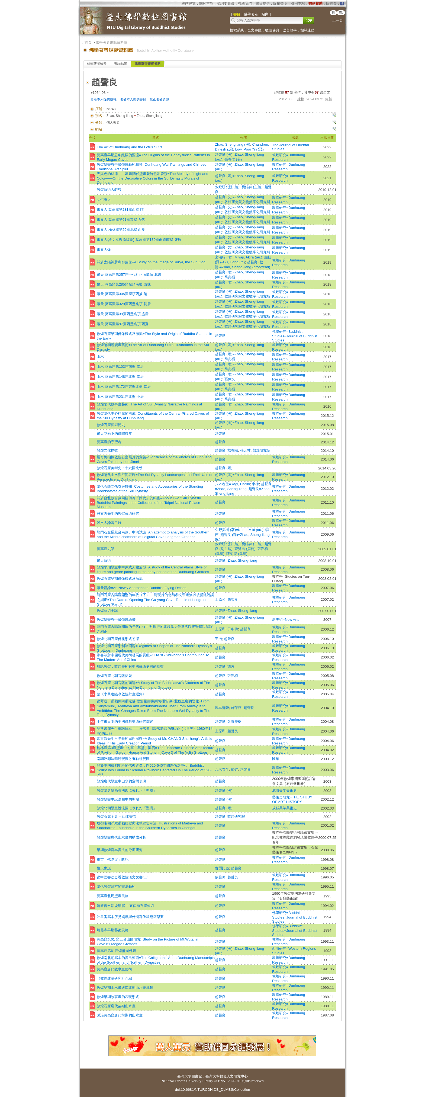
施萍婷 (236, 708)
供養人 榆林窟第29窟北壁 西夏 (121, 230)
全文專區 (254, 30)
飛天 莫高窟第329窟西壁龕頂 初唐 (124, 304)
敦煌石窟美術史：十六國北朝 (120, 468)
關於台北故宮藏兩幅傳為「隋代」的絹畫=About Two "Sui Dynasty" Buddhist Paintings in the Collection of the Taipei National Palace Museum (149, 502)
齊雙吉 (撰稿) (245, 549)
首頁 (88, 42)
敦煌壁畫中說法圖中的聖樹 (118, 799)
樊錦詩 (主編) (252, 187)
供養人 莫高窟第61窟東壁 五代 (121, 220)
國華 (275, 759)
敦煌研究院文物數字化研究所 (247, 202)
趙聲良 (220, 336)
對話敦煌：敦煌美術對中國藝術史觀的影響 (130, 666)
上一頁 (337, 20)
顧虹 (234, 769)
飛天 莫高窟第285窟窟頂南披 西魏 (124, 284)
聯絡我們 (245, 3)
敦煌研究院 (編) (227, 187)
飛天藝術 (104, 560)
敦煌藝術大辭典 (109, 189)
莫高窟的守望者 (109, 442)
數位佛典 (272, 30)
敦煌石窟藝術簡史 (111, 425)
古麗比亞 (222, 868)
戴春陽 (232, 450)
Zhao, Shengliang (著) (232, 144)
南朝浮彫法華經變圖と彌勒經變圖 (123, 759)
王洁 (218, 639)
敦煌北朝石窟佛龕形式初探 (118, 639)
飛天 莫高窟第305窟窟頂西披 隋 (122, 294)
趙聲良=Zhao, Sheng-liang (236, 560)
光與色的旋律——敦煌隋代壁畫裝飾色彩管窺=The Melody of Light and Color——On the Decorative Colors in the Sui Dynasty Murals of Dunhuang (152, 178)
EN (341, 13)
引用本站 (298, 3)
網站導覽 (189, 3)
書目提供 (263, 3)
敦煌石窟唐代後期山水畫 (116, 1006)
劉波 (230, 666)
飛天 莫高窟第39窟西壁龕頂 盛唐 (123, 314)
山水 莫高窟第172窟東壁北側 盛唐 (124, 387)
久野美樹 (234, 721)
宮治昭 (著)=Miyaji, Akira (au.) (238, 257)
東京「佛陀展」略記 (112, 860)
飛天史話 (104, 868)
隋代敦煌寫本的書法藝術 (116, 886)
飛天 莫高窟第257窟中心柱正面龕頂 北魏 (129, 275)
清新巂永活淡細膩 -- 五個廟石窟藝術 (125, 906)
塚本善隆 (222, 708)
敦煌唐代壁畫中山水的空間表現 (121, 781)
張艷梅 (232, 676)
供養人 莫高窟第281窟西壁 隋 (120, 209)
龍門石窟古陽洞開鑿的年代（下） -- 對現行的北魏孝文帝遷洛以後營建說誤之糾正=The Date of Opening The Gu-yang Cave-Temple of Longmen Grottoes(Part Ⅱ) (155, 599)
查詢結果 (120, 64)
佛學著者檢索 (97, 64)
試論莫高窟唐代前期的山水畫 (120, 1015)
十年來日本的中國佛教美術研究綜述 (125, 721)
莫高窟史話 (105, 549)
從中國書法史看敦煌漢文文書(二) (123, 877)
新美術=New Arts (285, 620)
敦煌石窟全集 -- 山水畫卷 (116, 816)
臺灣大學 (184, 1076)
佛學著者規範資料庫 (111, 42)
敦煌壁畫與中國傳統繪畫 (116, 620)
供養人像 (104, 250)
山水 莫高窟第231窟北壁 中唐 (120, 397)
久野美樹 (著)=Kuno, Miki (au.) (239, 530)
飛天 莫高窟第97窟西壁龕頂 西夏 (123, 324)
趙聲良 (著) (224, 468)
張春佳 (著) (233, 159)
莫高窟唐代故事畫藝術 (114, 969)
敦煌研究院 (261, 450)
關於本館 (206, 3)
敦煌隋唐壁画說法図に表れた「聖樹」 (127, 790)
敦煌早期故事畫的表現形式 (118, 997)
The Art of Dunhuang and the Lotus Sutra (130, 147)
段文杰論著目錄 (109, 523)
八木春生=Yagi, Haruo (232, 484)
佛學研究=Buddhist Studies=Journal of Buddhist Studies (294, 336)
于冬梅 (232, 629)
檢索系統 (237, 30)
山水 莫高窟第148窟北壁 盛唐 (120, 377)
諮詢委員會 (225, 3)
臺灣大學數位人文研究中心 (226, 1076)
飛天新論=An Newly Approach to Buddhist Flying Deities (141, 588)
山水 (100, 356)
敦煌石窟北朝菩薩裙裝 (114, 676)
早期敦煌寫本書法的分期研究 (120, 850)
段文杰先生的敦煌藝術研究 (118, 513)
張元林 (245, 450)
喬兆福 (229, 277)
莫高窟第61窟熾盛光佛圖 (116, 951)
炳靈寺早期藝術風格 (112, 930)
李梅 (255, 484)
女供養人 (104, 199)
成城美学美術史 (284, 790)
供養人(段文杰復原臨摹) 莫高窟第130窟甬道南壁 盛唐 (139, 240)
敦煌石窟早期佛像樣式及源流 (120, 579)
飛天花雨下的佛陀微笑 (114, 433)
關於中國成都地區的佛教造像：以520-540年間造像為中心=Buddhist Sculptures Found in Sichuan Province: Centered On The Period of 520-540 (154, 769)
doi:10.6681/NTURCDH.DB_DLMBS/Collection (212, 1090)
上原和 (220, 599)
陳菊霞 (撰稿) (236, 554)
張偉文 (229, 379)
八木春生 (222, 769)
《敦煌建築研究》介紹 (114, 978)
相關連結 (307, 30)
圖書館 (196, 1076)
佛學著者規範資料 (148, 64)
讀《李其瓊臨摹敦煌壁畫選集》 (121, 694)
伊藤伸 (220, 877)
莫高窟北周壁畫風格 (112, 896)
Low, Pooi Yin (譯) (249, 149)
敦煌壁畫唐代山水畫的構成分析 (121, 837)
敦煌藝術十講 (107, 611)
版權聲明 (280, 3)
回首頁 (331, 3)
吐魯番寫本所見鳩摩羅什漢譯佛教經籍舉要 (130, 917)
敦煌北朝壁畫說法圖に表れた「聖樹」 (127, 808)
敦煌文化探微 (107, 450)
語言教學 (290, 30)
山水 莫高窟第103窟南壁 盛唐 (120, 366)
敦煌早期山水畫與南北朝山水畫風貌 (125, 988)
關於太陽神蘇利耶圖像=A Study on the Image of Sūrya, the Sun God (151, 262)
